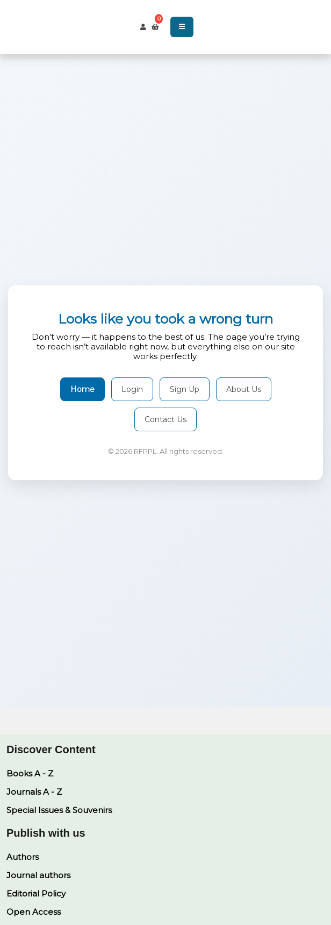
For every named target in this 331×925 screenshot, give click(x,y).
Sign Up (184, 389)
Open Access (33, 912)
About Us (243, 389)
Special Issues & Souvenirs (59, 810)
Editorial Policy (36, 893)
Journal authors (38, 875)
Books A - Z (29, 773)
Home (82, 389)
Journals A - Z (34, 792)
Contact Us (165, 419)
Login (132, 389)
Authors (22, 857)
